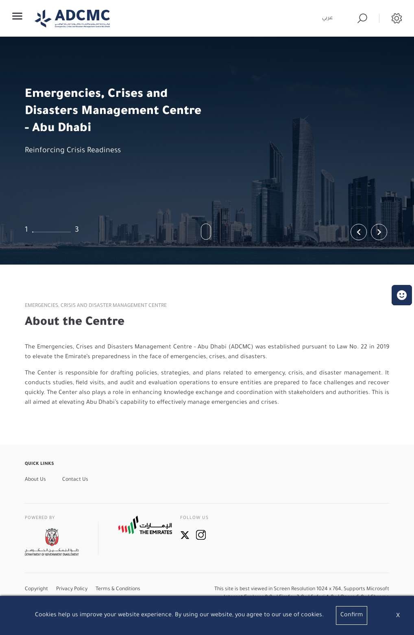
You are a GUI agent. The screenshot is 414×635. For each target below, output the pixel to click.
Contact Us (75, 480)
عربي (327, 18)
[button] (402, 295)
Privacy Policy (71, 589)
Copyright (36, 589)
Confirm (351, 615)
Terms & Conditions (118, 589)
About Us (35, 480)
